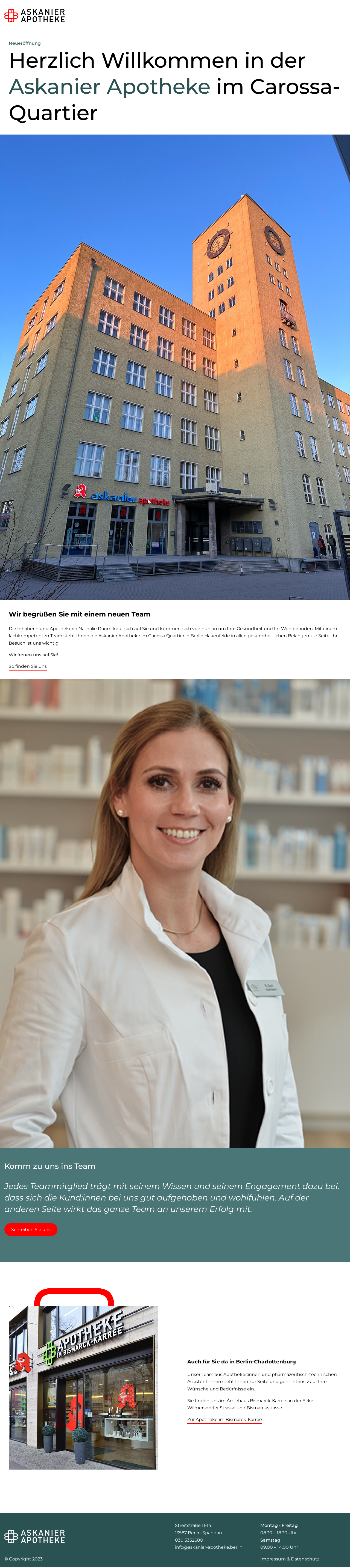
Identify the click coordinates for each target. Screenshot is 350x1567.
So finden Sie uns (28, 666)
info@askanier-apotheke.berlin (209, 1547)
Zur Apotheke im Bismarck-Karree (224, 1419)
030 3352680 (189, 1540)
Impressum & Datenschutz (289, 1559)
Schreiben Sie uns (31, 1229)
